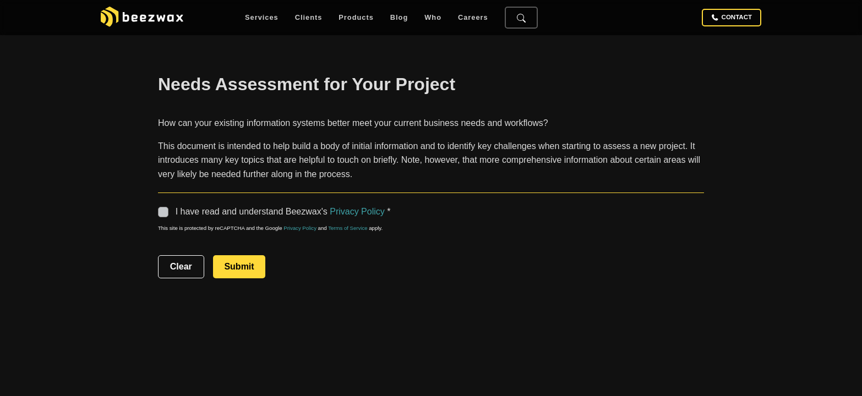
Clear (181, 266)
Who (432, 17)
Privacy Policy (357, 211)
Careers (473, 17)
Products (356, 17)
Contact (731, 17)
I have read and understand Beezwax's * (275, 211)
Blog (399, 17)
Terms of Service (347, 228)
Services (262, 17)
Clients (309, 17)
